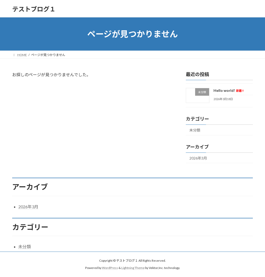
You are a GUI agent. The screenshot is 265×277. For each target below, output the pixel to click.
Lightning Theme (133, 268)
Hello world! (229, 90)
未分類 (194, 130)
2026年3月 (198, 158)
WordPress (110, 268)
